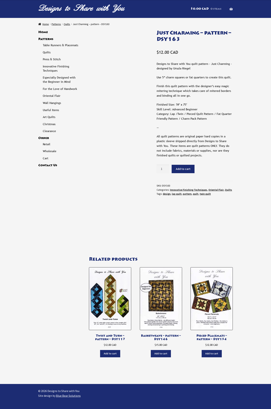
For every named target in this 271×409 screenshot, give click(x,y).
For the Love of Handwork (60, 89)
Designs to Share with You (81, 8)
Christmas (49, 124)
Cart (45, 158)
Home (45, 24)
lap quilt (177, 193)
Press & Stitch (52, 59)
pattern (187, 193)
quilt (195, 193)
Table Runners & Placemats (60, 45)
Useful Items (51, 110)
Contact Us (47, 165)
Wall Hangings (52, 103)
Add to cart (183, 169)
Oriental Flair (216, 189)
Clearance (49, 131)
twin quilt (205, 193)
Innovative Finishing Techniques (188, 189)
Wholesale (49, 151)
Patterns (56, 24)
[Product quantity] (163, 169)
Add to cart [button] (110, 353)
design (167, 193)
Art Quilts (49, 117)
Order (43, 138)
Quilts (67, 24)
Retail (46, 144)
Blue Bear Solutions (68, 395)
